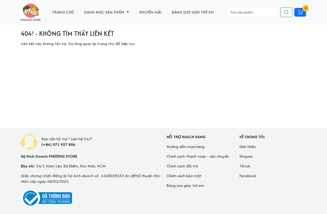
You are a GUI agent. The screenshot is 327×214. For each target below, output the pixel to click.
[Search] (252, 12)
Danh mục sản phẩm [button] (104, 12)
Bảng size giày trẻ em (193, 12)
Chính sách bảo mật (184, 176)
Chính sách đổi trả (182, 166)
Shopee (246, 156)
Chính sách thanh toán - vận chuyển (198, 156)
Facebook (247, 176)
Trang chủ (63, 12)
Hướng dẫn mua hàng (185, 146)
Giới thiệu (247, 146)
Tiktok (244, 166)
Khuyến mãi (150, 12)
